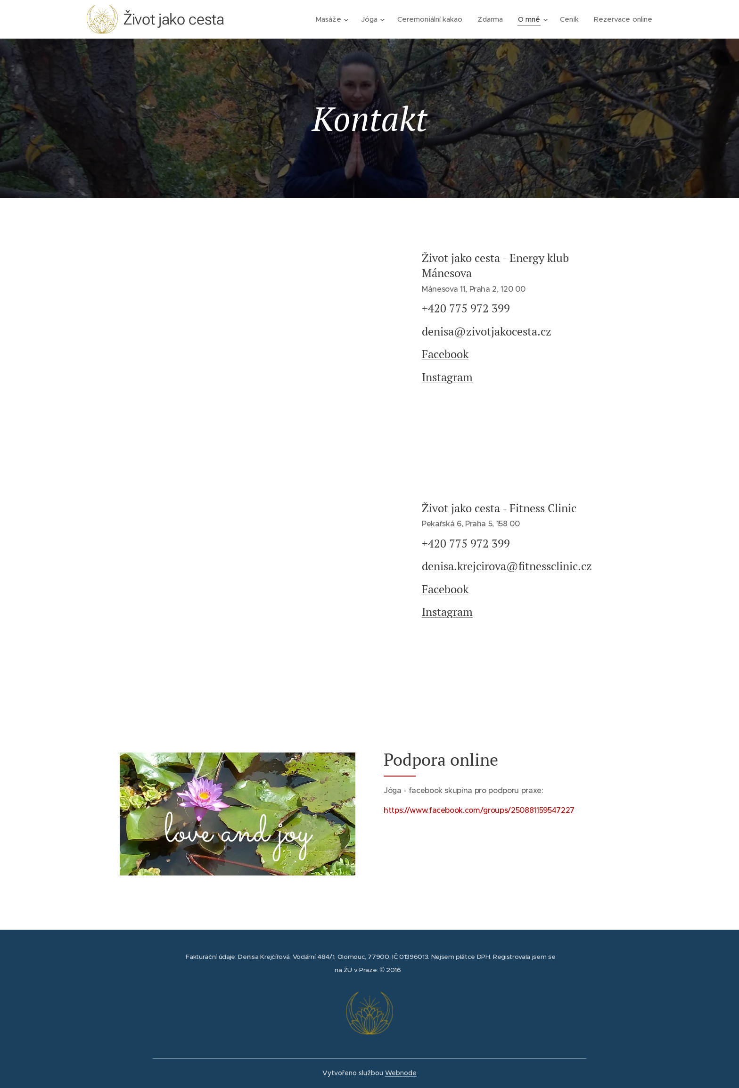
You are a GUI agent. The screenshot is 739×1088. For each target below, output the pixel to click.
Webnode (401, 1073)
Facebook (445, 353)
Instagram (447, 376)
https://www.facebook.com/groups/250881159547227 (479, 810)
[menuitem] (329, 19)
